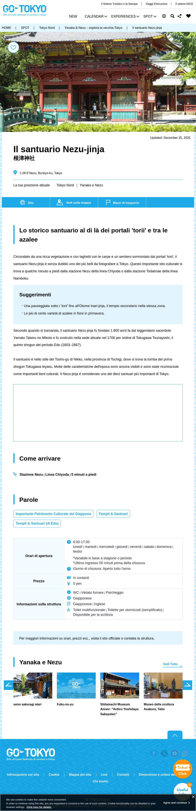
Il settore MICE (184, 3)
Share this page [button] (180, 16)
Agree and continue (175, 802)
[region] (98, 802)
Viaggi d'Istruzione (156, 3)
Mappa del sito (80, 774)
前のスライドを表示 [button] (8, 685)
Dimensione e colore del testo (161, 774)
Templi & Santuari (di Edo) (37, 523)
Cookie (54, 774)
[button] (95, 16)
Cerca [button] (172, 16)
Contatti (123, 774)
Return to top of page (174, 735)
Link (104, 774)
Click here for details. (39, 807)
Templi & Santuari (113, 514)
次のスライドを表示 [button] (187, 685)
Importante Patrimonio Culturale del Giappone (53, 514)
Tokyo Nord (65, 185)
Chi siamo (100, 781)
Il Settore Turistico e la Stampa (119, 3)
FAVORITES (188, 16)
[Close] (193, 796)
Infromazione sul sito (23, 774)
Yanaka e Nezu (91, 185)
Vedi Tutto (170, 664)
